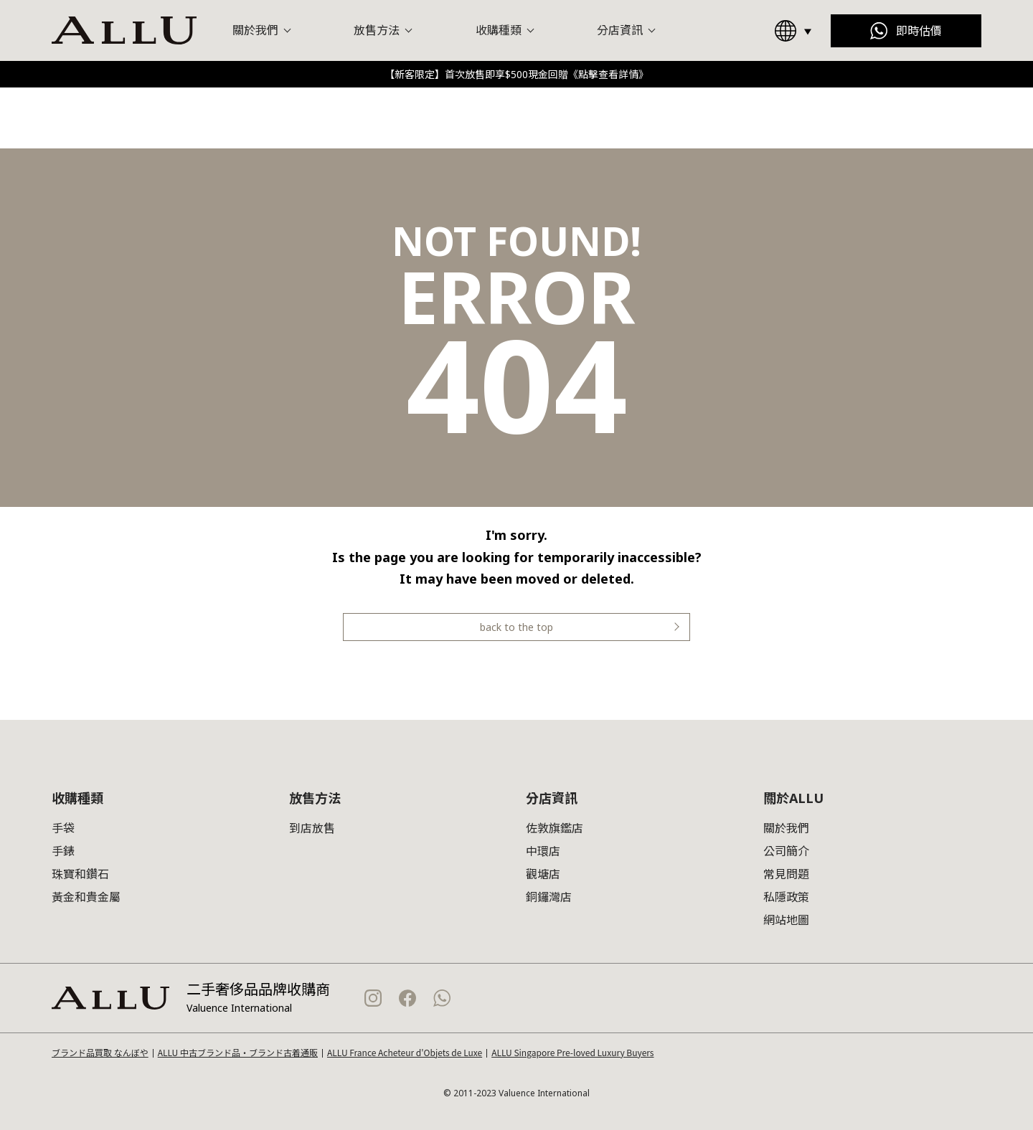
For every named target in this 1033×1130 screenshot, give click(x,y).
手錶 (63, 851)
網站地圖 (786, 920)
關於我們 (786, 828)
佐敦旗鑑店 (554, 828)
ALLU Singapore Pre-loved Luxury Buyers (572, 1052)
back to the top (516, 627)
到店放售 (312, 828)
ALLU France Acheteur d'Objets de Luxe (404, 1052)
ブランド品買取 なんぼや (100, 1052)
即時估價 (919, 31)
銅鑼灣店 (549, 897)
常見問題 (786, 874)
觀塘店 (543, 874)
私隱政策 (786, 897)
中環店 (543, 851)
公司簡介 (786, 851)
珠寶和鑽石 (80, 874)
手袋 (63, 828)
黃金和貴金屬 (86, 897)
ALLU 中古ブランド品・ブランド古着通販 (238, 1052)
